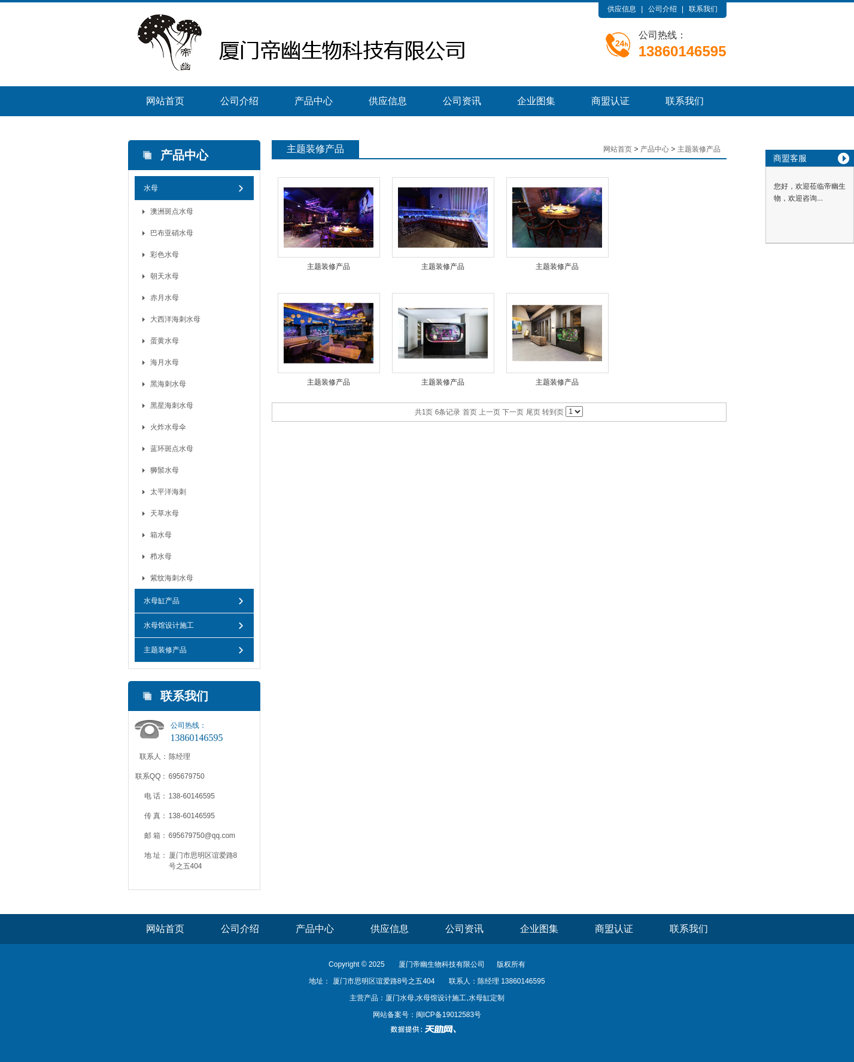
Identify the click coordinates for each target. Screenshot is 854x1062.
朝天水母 (164, 276)
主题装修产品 (165, 650)
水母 (151, 188)
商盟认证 (610, 101)
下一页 (513, 412)
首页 (470, 412)
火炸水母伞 (168, 427)
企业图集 (536, 101)
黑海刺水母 (168, 384)
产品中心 (313, 101)
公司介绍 (662, 9)
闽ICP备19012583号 (448, 1014)
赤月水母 (164, 298)
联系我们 (703, 9)
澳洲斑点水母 (171, 211)
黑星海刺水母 (171, 405)
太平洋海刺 (168, 492)
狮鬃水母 (164, 470)
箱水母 (161, 535)
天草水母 (164, 513)
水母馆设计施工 (169, 625)
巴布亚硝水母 (171, 233)
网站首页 (165, 101)
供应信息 (621, 9)
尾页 (533, 412)
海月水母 (164, 362)
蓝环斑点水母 (171, 448)
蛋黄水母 (164, 341)
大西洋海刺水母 (175, 319)
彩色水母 (164, 254)
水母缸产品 (162, 601)
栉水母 (161, 556)
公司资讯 (462, 101)
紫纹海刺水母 (171, 578)
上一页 (489, 412)
